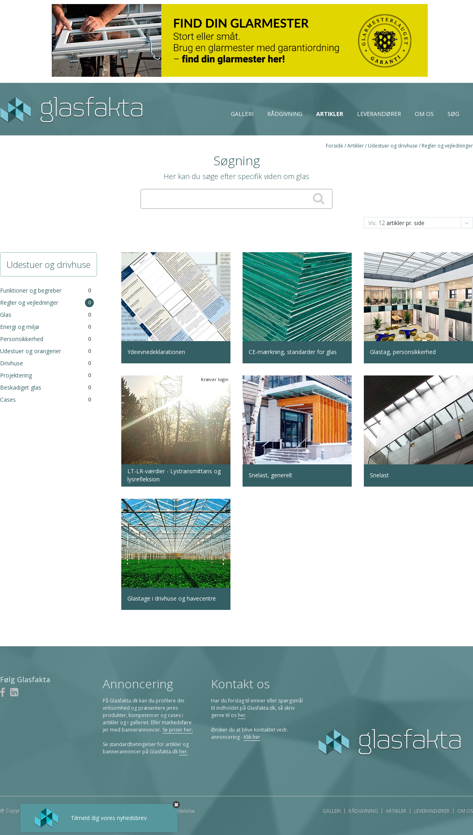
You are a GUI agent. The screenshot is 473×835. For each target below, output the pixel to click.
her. (183, 751)
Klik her (252, 737)
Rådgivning (284, 114)
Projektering (16, 375)
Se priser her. (178, 729)
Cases (8, 399)
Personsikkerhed (21, 339)
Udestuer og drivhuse (393, 145)
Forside (334, 145)
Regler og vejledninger (447, 145)
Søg (453, 114)
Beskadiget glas (20, 387)
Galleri (242, 114)
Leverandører (379, 114)
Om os (424, 114)
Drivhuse (11, 363)
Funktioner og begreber (30, 290)
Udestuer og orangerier (30, 351)
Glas (5, 314)
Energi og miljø (19, 327)
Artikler (329, 114)
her (241, 715)
